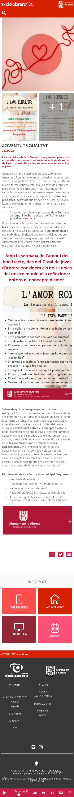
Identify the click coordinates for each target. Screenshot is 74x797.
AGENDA (54, 630)
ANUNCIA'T (15, 721)
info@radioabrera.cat (50, 778)
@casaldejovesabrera (22, 218)
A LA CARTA (15, 714)
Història (43, 691)
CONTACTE (15, 727)
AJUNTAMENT (55, 601)
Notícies (23, 654)
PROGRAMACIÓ (42, 704)
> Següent (52, 792)
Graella (42, 715)
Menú (69, 792)
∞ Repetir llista (61, 792)
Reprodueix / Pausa (4, 792)
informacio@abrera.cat (24, 773)
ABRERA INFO (19, 601)
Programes (42, 710)
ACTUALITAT (8, 654)
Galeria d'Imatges (43, 696)
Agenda (15, 706)
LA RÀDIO (43, 685)
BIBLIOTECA (19, 629)
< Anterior (43, 792)
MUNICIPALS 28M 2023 (15, 697)
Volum (34, 792)
